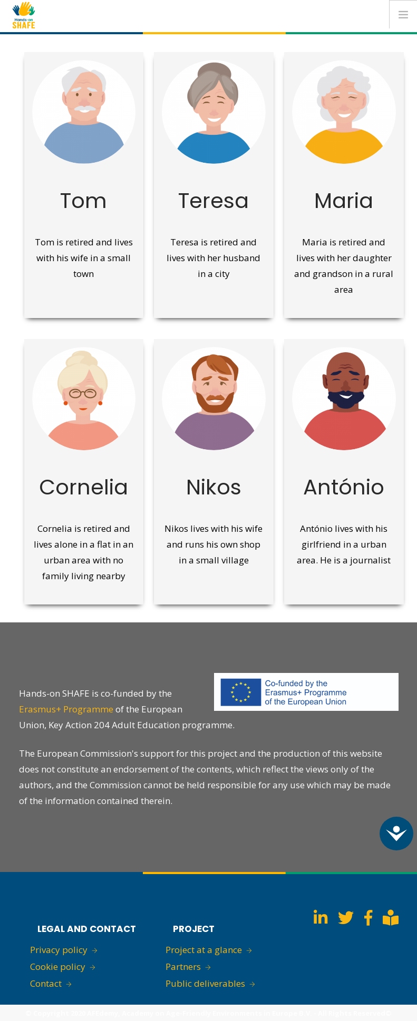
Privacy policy (59, 950)
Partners (183, 966)
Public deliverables (205, 983)
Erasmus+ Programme (66, 709)
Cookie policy (57, 966)
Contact (46, 983)
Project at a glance (204, 950)
